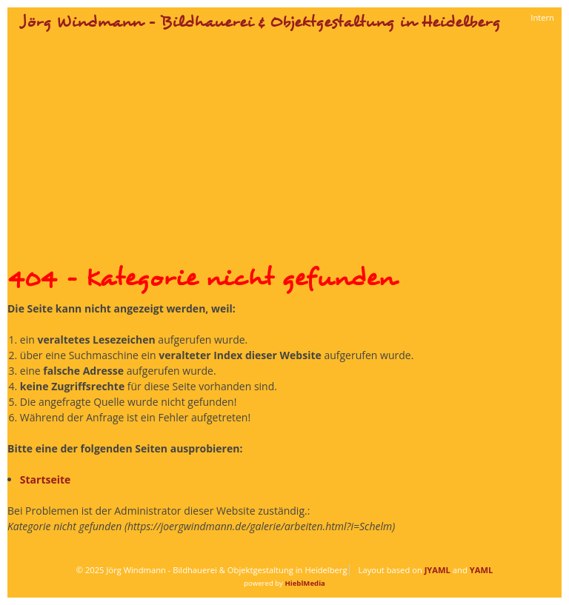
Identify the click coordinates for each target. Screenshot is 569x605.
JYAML (437, 569)
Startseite (45, 479)
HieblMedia (304, 583)
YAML (481, 569)
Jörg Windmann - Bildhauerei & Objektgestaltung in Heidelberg (260, 22)
